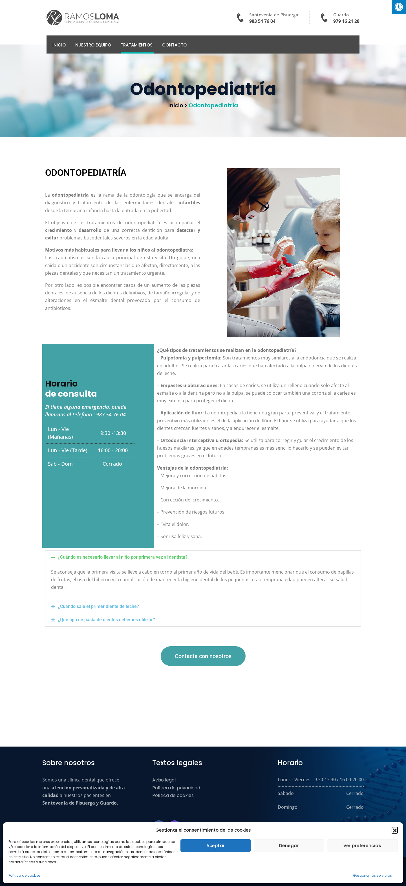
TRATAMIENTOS (137, 45)
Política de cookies (24, 875)
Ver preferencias (362, 846)
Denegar (289, 846)
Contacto (174, 45)
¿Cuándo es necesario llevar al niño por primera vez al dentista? (122, 557)
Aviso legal (164, 780)
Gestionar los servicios (372, 875)
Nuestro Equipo (93, 45)
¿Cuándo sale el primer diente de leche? (98, 606)
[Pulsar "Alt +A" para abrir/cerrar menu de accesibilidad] (399, 7)
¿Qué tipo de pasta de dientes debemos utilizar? (106, 619)
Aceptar (215, 846)
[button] (395, 830)
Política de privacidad (176, 788)
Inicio (59, 45)
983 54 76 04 (262, 21)
